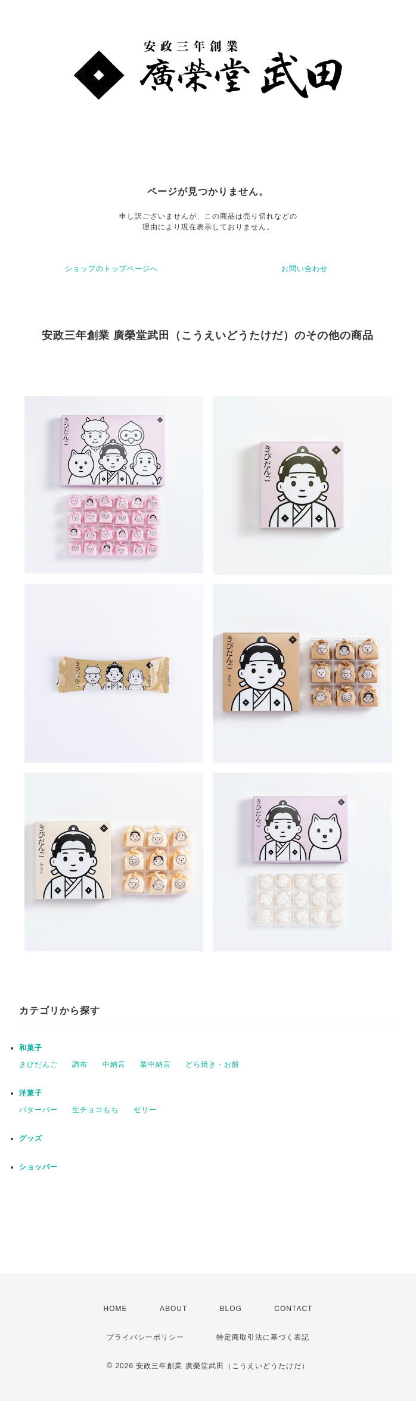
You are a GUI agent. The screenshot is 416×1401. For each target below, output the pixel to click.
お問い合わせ (304, 268)
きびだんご (38, 1064)
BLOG (231, 1309)
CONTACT (293, 1309)
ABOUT (173, 1309)
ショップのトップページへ (111, 268)
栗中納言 (155, 1064)
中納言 (114, 1064)
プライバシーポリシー (145, 1337)
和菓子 (30, 1048)
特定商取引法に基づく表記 (262, 1337)
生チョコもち (95, 1110)
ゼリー (145, 1110)
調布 (80, 1064)
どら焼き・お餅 (212, 1064)
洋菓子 (30, 1093)
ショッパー (38, 1167)
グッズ (30, 1138)
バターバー (38, 1110)
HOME (116, 1309)
